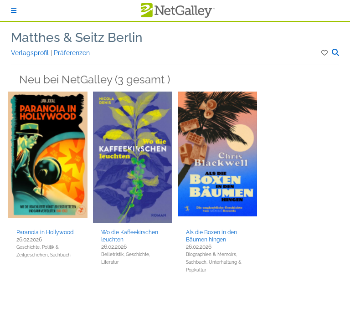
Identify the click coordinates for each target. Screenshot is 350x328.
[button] (325, 53)
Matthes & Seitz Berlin (77, 37)
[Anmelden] (13, 10)
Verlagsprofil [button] (31, 52)
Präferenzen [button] (72, 52)
